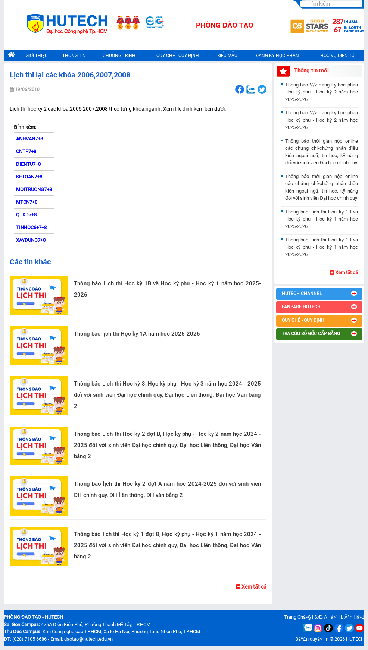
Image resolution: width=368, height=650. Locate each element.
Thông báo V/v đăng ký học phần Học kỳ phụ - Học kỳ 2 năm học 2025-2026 (321, 92)
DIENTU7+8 (28, 164)
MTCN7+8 (26, 202)
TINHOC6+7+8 (31, 227)
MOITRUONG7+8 (34, 189)
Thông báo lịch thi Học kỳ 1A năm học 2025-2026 (137, 333)
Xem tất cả (251, 587)
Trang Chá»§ (297, 617)
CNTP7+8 (26, 151)
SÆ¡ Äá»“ (325, 617)
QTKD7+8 (26, 215)
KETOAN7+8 (29, 177)
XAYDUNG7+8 (31, 240)
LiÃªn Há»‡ (352, 617)
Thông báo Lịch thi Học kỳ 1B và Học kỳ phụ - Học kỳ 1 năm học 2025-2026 (167, 289)
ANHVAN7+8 (29, 139)
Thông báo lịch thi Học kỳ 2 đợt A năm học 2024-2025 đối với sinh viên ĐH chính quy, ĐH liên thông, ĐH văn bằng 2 (167, 489)
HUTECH (355, 639)
